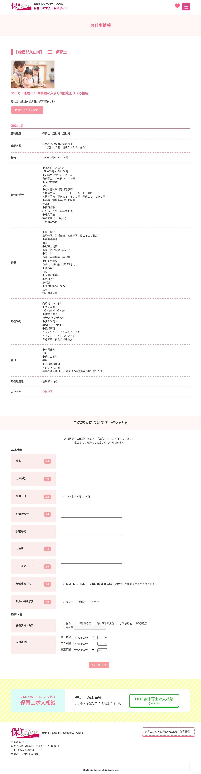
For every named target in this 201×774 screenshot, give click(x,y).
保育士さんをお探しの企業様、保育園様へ (163, 731)
